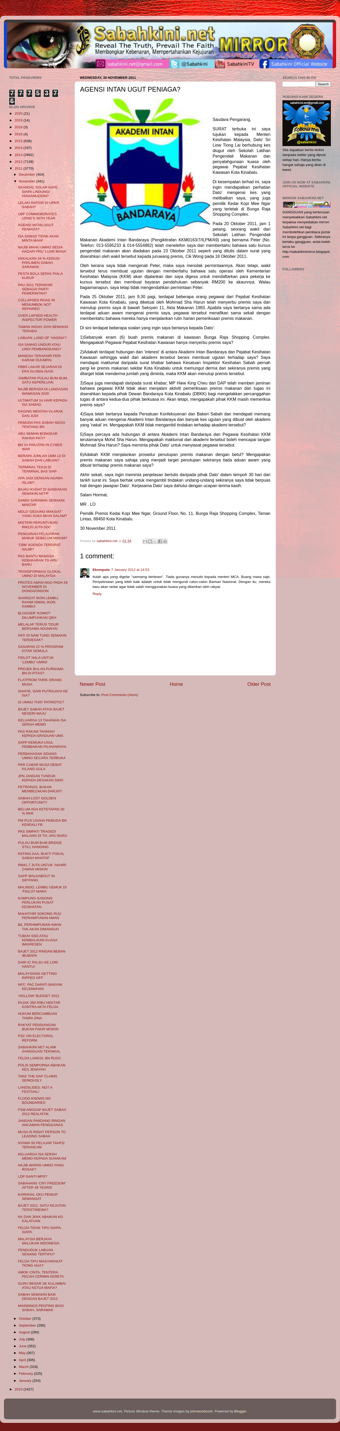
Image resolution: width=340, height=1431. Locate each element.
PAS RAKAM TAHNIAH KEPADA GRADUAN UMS (40, 734)
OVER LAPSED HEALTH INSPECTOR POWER (38, 318)
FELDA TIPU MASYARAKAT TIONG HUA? (40, 1263)
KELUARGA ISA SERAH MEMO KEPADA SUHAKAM (42, 1156)
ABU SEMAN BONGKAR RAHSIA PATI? (38, 436)
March (24, 1367)
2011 (19, 168)
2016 (19, 134)
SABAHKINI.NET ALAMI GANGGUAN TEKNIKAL (39, 1049)
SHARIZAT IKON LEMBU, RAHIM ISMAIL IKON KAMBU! (38, 602)
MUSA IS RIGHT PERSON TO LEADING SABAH (42, 1134)
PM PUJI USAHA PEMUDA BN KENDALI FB (42, 822)
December (27, 174)
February (26, 1374)
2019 (19, 120)
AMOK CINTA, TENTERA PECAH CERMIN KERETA (41, 1274)
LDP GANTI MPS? (32, 1176)
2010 (19, 1389)
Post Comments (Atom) (119, 695)
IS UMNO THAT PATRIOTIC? (41, 702)
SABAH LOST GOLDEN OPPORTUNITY (37, 800)
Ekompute (101, 570)
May (22, 1353)
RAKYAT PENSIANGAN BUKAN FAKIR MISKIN (38, 1027)
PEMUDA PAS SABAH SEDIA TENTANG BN (41, 425)
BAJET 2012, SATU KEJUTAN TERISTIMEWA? (42, 1208)
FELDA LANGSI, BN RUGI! (39, 1058)
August (25, 1332)
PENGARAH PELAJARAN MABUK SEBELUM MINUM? (42, 536)
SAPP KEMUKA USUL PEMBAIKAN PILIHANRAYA (42, 744)
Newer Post (92, 684)
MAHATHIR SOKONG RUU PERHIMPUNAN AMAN (39, 916)
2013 (19, 155)
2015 (19, 141)
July (22, 1339)
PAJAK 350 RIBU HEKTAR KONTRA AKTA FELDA (39, 1005)
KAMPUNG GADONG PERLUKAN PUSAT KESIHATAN (35, 902)
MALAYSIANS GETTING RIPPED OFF (37, 976)
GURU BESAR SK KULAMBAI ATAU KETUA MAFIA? (42, 1286)
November (27, 181)
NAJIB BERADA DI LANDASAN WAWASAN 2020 (43, 391)
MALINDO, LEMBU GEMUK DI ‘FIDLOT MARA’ (42, 889)
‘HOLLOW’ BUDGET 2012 (38, 996)
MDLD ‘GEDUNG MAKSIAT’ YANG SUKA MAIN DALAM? (42, 514)
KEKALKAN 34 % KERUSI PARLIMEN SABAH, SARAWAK (39, 263)
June (23, 1346)
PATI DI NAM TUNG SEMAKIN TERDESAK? (42, 637)
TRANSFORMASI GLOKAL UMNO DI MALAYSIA (39, 574)
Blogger (240, 1411)
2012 (19, 162)
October (25, 1319)
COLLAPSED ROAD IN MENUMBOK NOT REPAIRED (36, 304)
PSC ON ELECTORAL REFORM (35, 1038)
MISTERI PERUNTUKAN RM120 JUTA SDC (38, 525)
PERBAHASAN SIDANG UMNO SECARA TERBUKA (42, 756)
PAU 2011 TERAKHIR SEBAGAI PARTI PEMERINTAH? (35, 289)
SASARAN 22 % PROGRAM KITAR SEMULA (40, 649)
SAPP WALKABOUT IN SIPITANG (36, 878)
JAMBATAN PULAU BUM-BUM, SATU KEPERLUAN (43, 380)
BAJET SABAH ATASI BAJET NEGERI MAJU (41, 711)
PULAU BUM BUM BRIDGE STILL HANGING (40, 845)
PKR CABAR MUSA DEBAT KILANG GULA (40, 767)
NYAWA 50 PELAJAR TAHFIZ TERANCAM (41, 1145)
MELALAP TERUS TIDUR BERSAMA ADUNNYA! (38, 626)
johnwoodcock (201, 1411)
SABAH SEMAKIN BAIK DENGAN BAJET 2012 (38, 1297)
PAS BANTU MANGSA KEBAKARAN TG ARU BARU (38, 560)
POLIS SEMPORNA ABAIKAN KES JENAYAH (42, 1067)
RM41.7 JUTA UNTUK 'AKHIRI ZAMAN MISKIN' (42, 867)
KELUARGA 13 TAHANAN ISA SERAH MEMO (42, 722)
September (28, 1325)
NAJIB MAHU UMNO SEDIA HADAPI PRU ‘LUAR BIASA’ (42, 249)
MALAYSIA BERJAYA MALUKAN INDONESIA (38, 1241)
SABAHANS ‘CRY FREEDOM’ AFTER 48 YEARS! (42, 1185)
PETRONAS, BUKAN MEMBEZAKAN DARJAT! (40, 789)
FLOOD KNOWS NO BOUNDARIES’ (34, 1100)
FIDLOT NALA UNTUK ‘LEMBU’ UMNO (36, 660)
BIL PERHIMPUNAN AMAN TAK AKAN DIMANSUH (39, 927)
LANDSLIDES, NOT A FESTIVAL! (35, 1089)
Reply (97, 594)
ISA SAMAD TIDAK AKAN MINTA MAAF (38, 238)
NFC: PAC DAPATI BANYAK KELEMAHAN (40, 987)
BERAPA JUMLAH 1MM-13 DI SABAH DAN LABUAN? (41, 458)
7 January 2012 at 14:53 (130, 570)
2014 (19, 148)
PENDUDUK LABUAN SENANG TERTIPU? (36, 1252)
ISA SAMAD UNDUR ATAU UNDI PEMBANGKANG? (39, 347)
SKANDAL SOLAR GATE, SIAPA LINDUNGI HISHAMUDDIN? (38, 191)
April (23, 1360)
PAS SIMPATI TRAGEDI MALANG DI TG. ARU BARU (42, 833)
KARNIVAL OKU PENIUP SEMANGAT (38, 1197)
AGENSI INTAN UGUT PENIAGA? (36, 227)
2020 (19, 113)
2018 (19, 127)
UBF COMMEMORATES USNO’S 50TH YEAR (37, 216)
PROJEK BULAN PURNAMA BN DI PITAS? (40, 671)
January (25, 1381)
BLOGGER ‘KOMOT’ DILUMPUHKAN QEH (37, 615)
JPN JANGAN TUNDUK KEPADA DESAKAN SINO (40, 778)
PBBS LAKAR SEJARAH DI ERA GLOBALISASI (40, 369)
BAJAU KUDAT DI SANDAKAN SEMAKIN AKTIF (42, 491)
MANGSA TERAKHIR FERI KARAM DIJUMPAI (39, 358)
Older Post (259, 684)
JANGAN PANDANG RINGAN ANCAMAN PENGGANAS (41, 1123)
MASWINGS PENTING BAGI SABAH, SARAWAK (41, 1308)
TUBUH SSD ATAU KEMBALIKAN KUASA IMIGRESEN (37, 940)
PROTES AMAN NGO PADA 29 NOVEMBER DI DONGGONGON (43, 587)
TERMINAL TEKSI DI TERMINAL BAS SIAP (37, 469)
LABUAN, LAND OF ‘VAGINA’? (42, 338)
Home (176, 684)
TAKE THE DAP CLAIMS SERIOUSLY (37, 1078)
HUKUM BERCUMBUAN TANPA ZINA (37, 1016)
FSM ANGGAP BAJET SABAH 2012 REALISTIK (42, 1112)
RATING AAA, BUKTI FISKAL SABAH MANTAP (41, 856)
